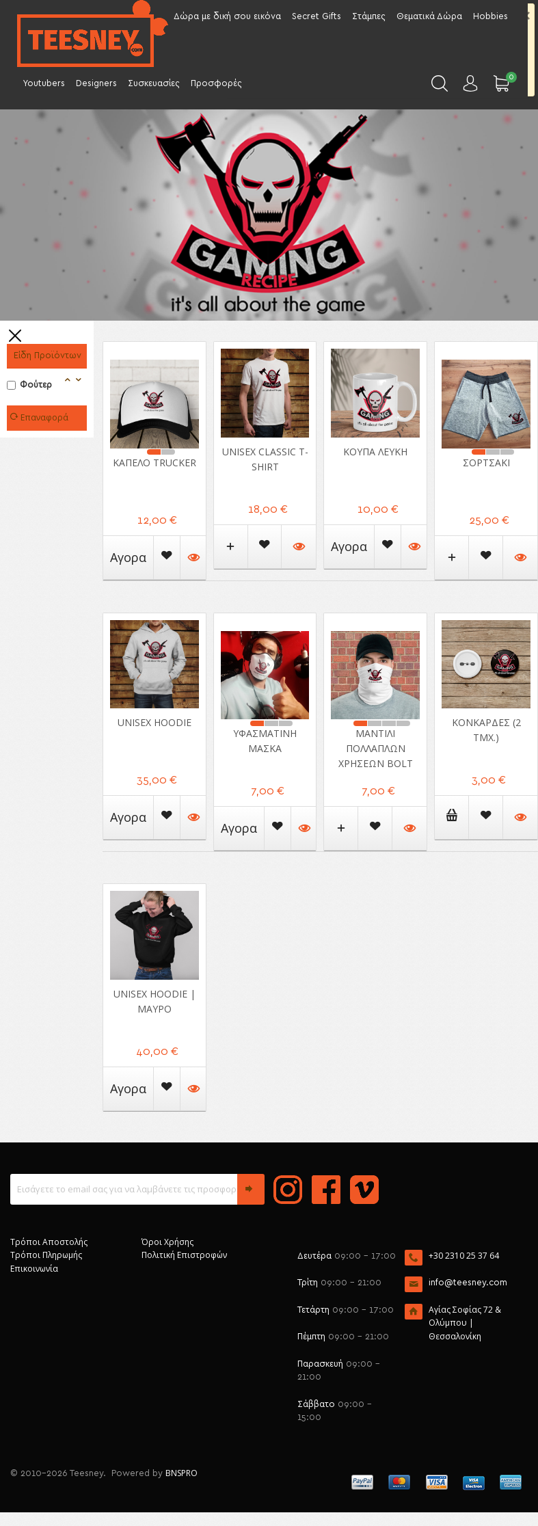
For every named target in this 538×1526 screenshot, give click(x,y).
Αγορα (128, 557)
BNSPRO (181, 1473)
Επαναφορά (41, 417)
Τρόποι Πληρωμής (46, 1255)
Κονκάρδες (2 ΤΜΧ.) (486, 730)
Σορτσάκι (486, 462)
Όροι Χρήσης (167, 1242)
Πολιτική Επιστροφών (184, 1255)
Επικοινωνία (34, 1268)
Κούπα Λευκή (375, 451)
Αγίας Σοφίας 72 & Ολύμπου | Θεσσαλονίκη (465, 1323)
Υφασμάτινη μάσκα (265, 741)
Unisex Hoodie (154, 722)
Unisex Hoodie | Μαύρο (154, 1001)
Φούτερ (29, 385)
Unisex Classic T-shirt (265, 459)
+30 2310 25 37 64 (464, 1255)
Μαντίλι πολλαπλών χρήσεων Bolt (375, 748)
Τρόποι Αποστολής (49, 1242)
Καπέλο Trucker (154, 462)
